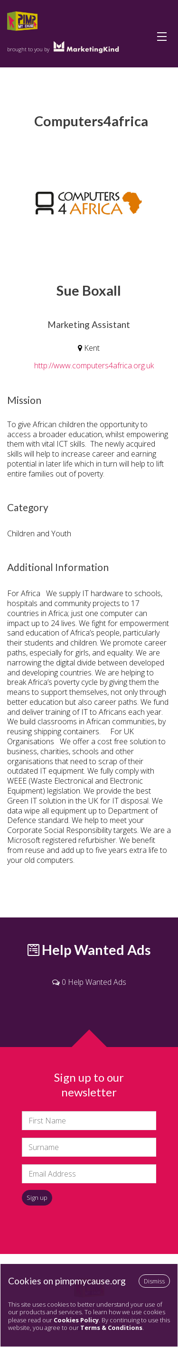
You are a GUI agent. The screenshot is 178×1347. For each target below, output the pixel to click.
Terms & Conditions (111, 1327)
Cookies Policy (76, 1320)
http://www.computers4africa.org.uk (94, 365)
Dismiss (154, 1281)
